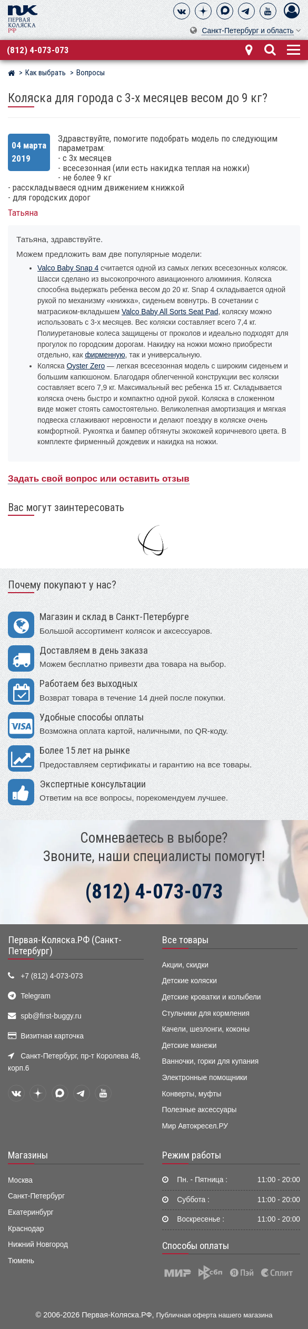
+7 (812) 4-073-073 (52, 976)
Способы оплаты (195, 1246)
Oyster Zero (86, 366)
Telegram (36, 996)
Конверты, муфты (192, 1094)
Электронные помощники (204, 1078)
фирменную (105, 355)
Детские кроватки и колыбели (211, 997)
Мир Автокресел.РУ (195, 1126)
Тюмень (21, 1261)
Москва (20, 1180)
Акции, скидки (185, 965)
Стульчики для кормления (206, 1013)
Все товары (185, 940)
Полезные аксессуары (199, 1110)
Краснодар (26, 1229)
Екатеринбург (31, 1212)
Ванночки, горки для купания (210, 1061)
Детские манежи (189, 1046)
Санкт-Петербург (36, 1196)
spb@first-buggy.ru (51, 1016)
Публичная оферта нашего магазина (214, 1315)
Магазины (28, 1155)
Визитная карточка (52, 1036)
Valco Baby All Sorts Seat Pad (170, 312)
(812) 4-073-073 (38, 50)
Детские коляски (189, 981)
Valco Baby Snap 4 (67, 268)
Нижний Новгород (38, 1244)
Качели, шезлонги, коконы (206, 1029)
